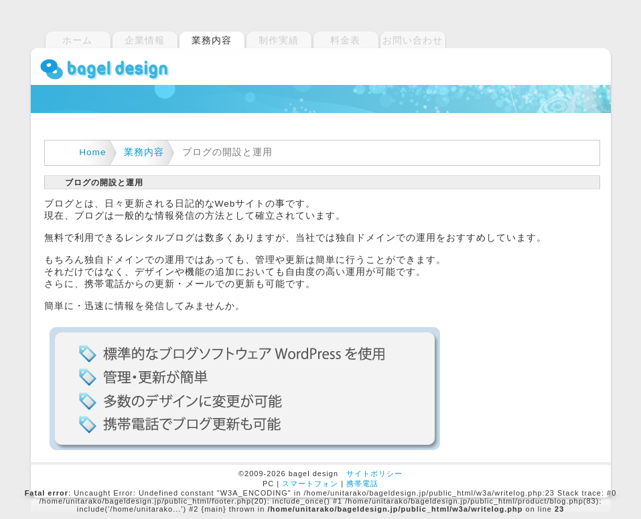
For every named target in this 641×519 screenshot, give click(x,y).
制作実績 (279, 40)
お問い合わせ (412, 40)
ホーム (77, 40)
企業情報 (145, 40)
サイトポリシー (374, 474)
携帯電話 (362, 484)
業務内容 (144, 152)
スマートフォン (310, 484)
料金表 (345, 40)
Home (92, 152)
